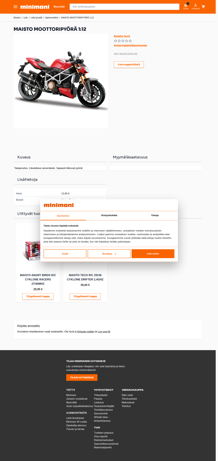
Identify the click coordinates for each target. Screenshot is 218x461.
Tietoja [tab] (155, 215)
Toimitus (126, 406)
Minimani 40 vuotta (76, 421)
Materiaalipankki (103, 447)
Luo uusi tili (104, 331)
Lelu (26, 17)
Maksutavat (128, 402)
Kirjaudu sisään (85, 331)
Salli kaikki (153, 253)
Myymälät (71, 402)
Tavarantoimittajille (104, 406)
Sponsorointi (101, 413)
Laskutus (99, 402)
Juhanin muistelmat (76, 398)
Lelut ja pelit (36, 17)
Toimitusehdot (129, 398)
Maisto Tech (122, 36)
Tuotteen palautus (104, 432)
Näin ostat (127, 395)
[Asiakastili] (196, 7)
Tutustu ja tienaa (75, 429)
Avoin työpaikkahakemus (79, 406)
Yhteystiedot (100, 395)
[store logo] (34, 7)
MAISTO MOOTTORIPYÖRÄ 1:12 (77, 17)
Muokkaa (109, 253)
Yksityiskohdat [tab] (109, 215)
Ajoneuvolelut (51, 17)
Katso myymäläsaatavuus (130, 45)
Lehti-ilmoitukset (75, 418)
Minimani (71, 395)
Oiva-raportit (100, 436)
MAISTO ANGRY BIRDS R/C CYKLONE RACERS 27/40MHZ (38, 279)
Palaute (98, 398)
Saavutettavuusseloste (106, 443)
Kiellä (65, 253)
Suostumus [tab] (63, 215)
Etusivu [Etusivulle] (17, 17)
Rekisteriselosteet (103, 440)
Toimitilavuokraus (103, 410)
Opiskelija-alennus (76, 425)
